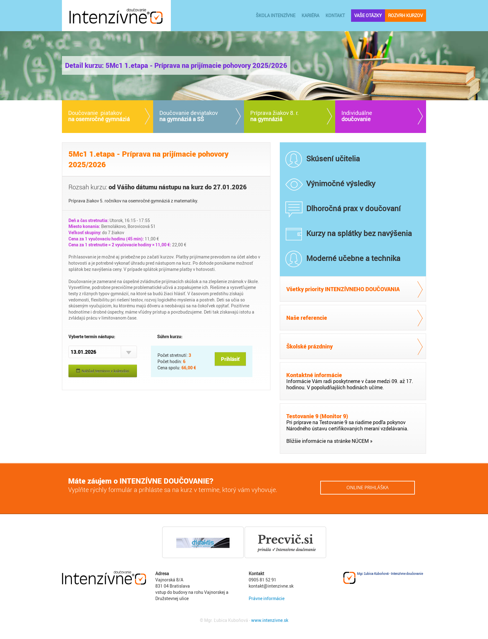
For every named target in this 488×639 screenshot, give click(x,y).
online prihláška (367, 487)
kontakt (335, 15)
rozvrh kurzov (405, 15)
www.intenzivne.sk (269, 620)
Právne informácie (266, 598)
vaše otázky (368, 15)
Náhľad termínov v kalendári (102, 370)
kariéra (310, 15)
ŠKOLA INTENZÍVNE (275, 15)
